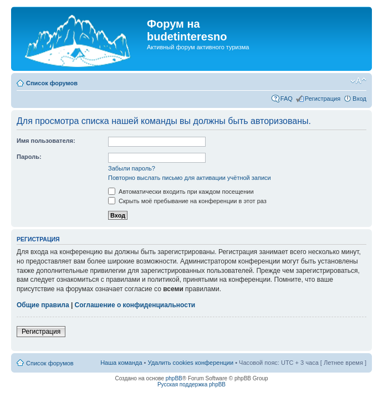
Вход (359, 98)
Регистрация (322, 98)
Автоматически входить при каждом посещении (181, 191)
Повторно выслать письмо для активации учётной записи (189, 177)
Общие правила (43, 305)
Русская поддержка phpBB (191, 384)
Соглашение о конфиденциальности (135, 305)
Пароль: (29, 156)
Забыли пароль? (131, 168)
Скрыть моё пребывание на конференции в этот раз (187, 201)
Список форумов (52, 83)
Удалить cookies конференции (191, 362)
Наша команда (121, 362)
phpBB (174, 378)
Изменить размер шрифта (358, 81)
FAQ (286, 98)
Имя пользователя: (46, 140)
